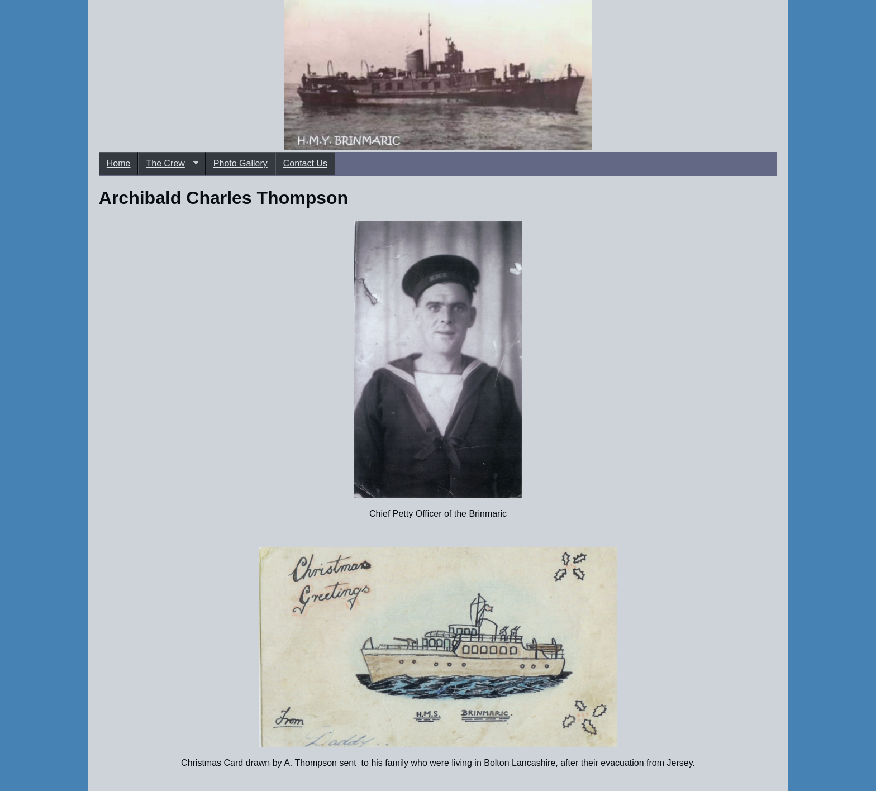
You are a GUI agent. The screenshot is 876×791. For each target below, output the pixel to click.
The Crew (168, 164)
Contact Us (305, 163)
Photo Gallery (240, 163)
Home (119, 163)
